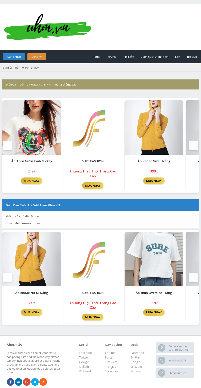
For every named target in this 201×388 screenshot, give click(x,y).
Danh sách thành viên (155, 57)
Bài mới (7, 67)
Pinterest (136, 371)
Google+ (136, 362)
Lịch (177, 57)
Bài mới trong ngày (27, 67)
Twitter (135, 357)
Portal (96, 57)
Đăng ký (37, 57)
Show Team (113, 371)
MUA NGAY (31, 181)
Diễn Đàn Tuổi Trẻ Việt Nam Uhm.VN (28, 84)
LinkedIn (136, 367)
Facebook (137, 353)
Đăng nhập (14, 57)
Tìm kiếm (128, 57)
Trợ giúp (192, 57)
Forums (111, 57)
